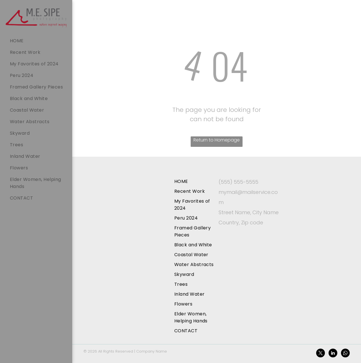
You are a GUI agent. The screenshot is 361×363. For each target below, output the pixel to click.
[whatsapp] (345, 354)
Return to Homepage (216, 140)
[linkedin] (333, 354)
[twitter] (320, 354)
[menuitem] (39, 41)
